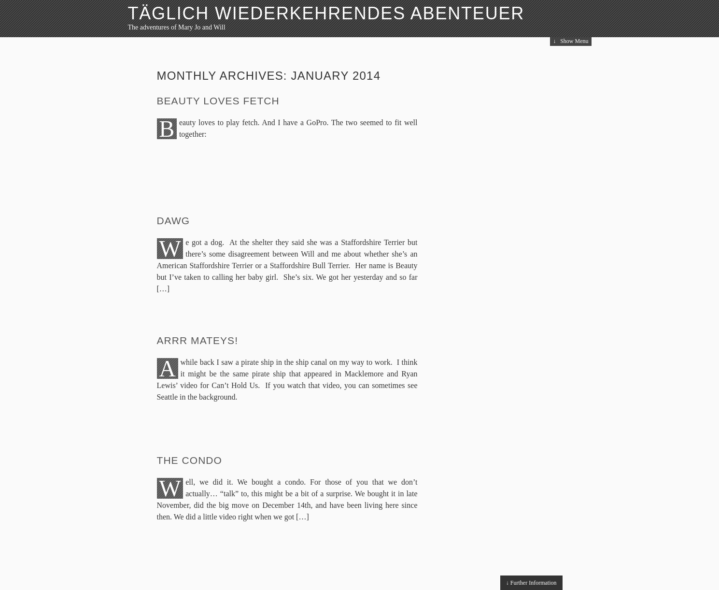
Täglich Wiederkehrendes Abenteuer (326, 13)
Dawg (173, 220)
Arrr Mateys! (198, 340)
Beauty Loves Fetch (218, 100)
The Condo (189, 460)
